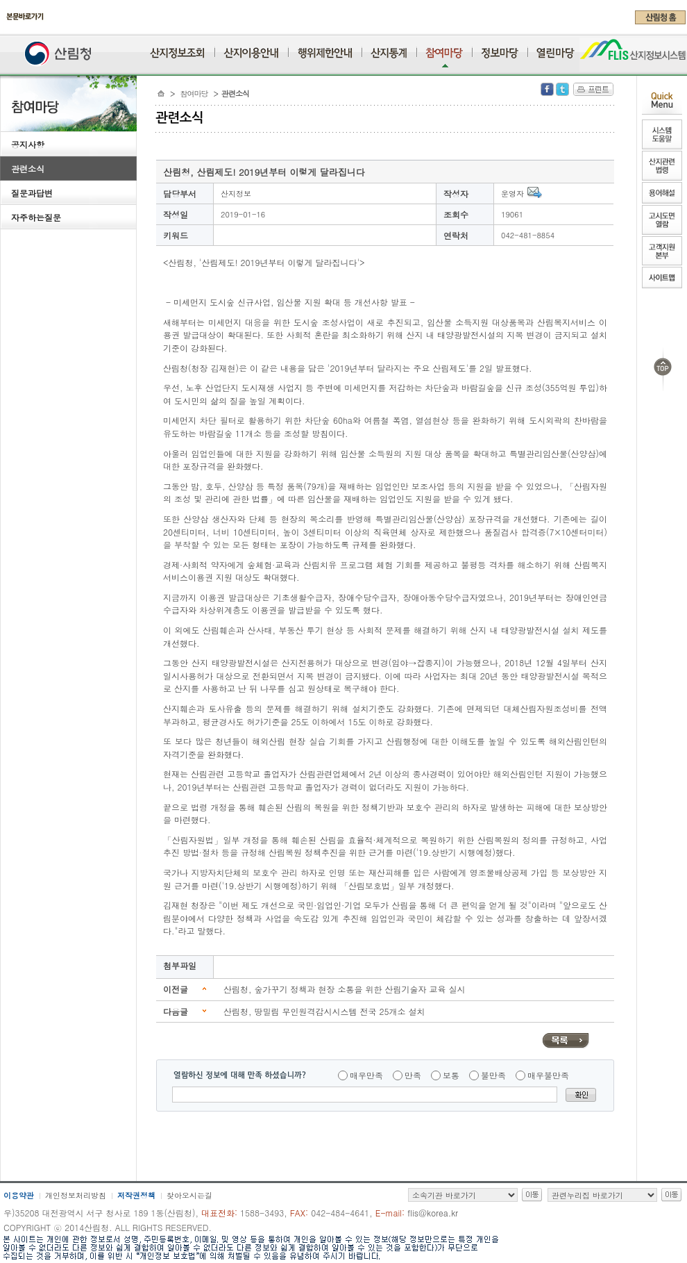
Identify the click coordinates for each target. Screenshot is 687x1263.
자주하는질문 (36, 217)
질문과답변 (32, 193)
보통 (451, 1075)
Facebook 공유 (547, 89)
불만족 (493, 1075)
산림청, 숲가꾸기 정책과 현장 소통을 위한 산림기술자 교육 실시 (344, 989)
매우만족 (366, 1075)
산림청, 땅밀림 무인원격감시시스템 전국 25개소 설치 (324, 1011)
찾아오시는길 (189, 1195)
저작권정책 (136, 1195)
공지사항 (27, 144)
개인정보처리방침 (75, 1195)
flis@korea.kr (432, 1213)
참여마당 (194, 93)
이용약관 (18, 1195)
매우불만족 (548, 1075)
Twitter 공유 (562, 89)
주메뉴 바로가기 (3, 29)
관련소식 (27, 168)
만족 (413, 1075)
